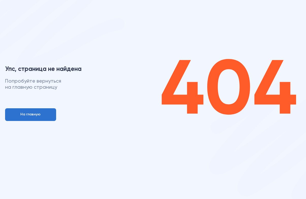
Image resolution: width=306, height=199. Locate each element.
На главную (30, 114)
